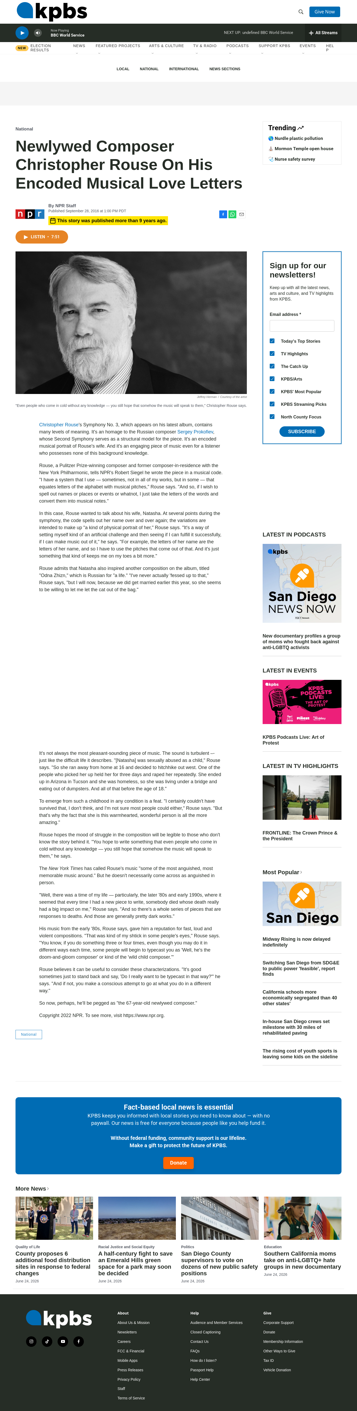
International (184, 69)
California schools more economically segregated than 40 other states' (300, 997)
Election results (40, 54)
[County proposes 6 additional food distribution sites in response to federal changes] (54, 1218)
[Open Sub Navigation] (77, 60)
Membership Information (283, 1341)
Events (308, 52)
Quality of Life (28, 1247)
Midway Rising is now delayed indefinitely (296, 942)
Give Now (325, 14)
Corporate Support (278, 1323)
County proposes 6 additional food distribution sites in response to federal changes (53, 1263)
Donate (178, 1163)
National (149, 69)
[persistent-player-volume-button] (37, 38)
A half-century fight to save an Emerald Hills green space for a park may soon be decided (135, 1263)
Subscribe (302, 431)
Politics (187, 1247)
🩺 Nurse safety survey (291, 159)
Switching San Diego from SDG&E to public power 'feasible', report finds (301, 968)
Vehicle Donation (277, 1370)
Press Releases (130, 1370)
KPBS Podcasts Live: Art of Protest (293, 740)
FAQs (195, 1351)
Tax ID (268, 1360)
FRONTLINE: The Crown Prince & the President (300, 835)
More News (33, 1188)
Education (273, 1247)
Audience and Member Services (216, 1323)
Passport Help (201, 1370)
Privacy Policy (129, 1379)
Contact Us (199, 1341)
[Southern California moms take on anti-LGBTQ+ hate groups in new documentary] (302, 1218)
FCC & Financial (131, 1351)
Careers (124, 1341)
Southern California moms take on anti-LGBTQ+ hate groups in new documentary (302, 1260)
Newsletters (127, 1332)
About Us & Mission (134, 1323)
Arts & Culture (166, 52)
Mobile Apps (127, 1360)
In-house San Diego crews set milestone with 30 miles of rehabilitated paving (296, 1027)
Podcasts (238, 52)
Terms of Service (131, 1398)
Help (330, 54)
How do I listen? (203, 1360)
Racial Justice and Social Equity (126, 1247)
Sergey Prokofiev (195, 431)
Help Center (200, 1379)
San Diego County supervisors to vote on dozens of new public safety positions (219, 1263)
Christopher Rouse (59, 424)
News (79, 52)
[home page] (51, 14)
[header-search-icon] (302, 14)
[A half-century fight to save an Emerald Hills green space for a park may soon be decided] (137, 1218)
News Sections (225, 69)
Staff (121, 1389)
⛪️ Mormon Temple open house (300, 148)
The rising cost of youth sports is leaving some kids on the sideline (300, 1053)
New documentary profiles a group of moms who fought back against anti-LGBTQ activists (301, 641)
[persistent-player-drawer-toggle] (323, 38)
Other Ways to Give (279, 1351)
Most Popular (283, 872)
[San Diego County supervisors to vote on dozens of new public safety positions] (220, 1218)
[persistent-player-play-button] (22, 38)
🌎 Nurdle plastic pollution (295, 138)
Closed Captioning (205, 1332)
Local (123, 69)
